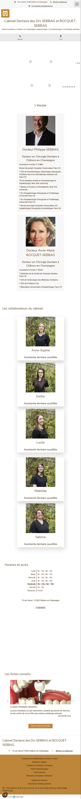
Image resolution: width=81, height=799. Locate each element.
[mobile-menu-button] (77, 4)
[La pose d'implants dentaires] (40, 692)
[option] (40, 49)
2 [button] (77, 63)
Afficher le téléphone (60, 2)
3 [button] (79, 63)
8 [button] (74, 86)
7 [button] (72, 86)
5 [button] (69, 86)
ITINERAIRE (40, 607)
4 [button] (67, 86)
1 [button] (75, 63)
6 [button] (71, 86)
